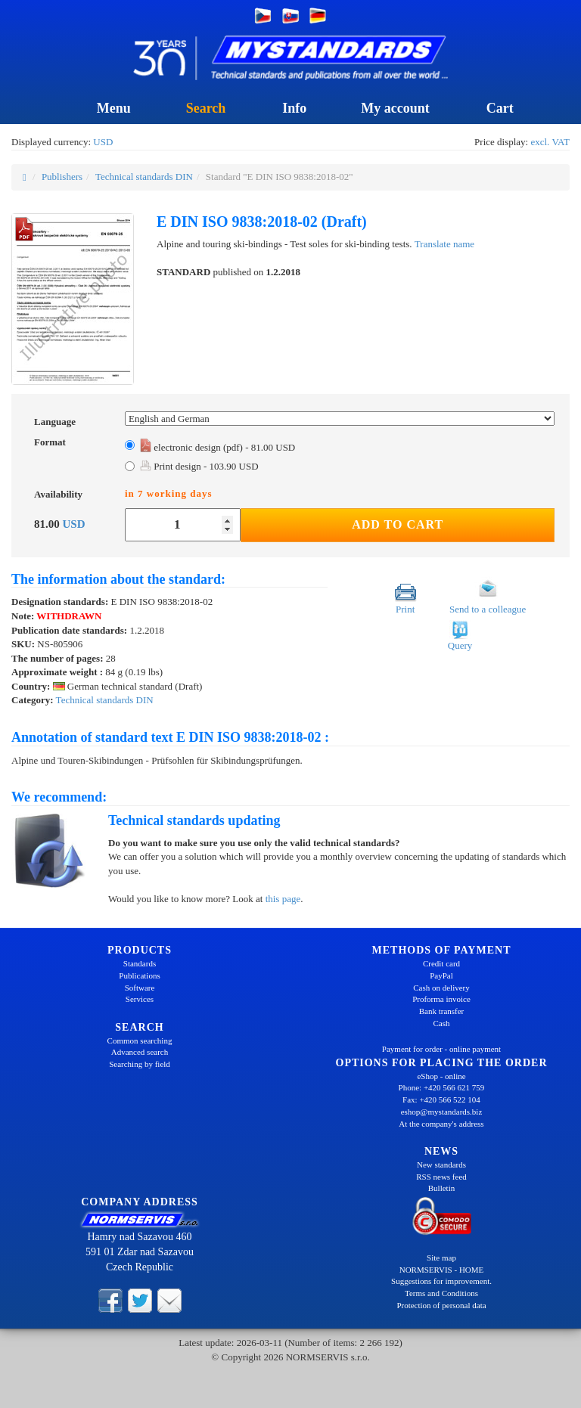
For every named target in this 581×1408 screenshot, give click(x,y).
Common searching (139, 1040)
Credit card (441, 963)
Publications (139, 975)
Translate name (444, 244)
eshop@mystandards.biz (442, 1111)
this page (283, 898)
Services (140, 998)
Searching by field (139, 1063)
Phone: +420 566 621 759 (442, 1087)
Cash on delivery (441, 987)
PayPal (441, 975)
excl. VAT (550, 141)
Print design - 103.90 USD (199, 466)
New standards (441, 1164)
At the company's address (441, 1123)
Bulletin (441, 1187)
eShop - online (441, 1076)
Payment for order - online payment (441, 1048)
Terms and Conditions (441, 1293)
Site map (441, 1257)
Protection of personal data (441, 1305)
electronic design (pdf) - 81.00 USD (217, 447)
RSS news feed (441, 1176)
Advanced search (139, 1051)
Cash (441, 1023)
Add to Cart (397, 524)
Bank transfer (441, 1011)
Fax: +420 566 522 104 (441, 1099)
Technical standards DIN (144, 176)
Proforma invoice (441, 998)
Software (140, 987)
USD (103, 141)
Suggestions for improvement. (441, 1280)
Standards (139, 963)
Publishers (62, 176)
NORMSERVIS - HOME (441, 1269)
